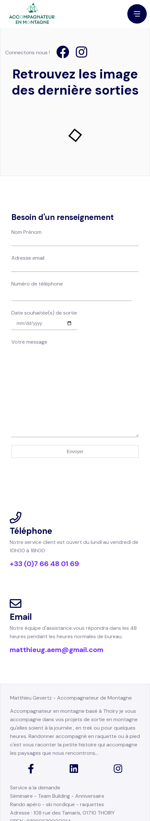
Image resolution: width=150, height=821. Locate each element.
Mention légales (28, 803)
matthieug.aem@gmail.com (56, 614)
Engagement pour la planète (53, 792)
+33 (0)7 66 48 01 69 (44, 529)
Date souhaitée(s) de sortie (44, 276)
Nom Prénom (75, 195)
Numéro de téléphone (71, 246)
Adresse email (75, 220)
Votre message (75, 304)
